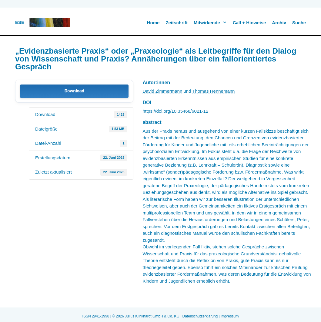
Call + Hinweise (249, 22)
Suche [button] (299, 22)
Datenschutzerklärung (200, 316)
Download (74, 91)
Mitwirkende (212, 22)
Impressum (230, 316)
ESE (19, 22)
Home (153, 22)
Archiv (279, 22)
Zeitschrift (177, 22)
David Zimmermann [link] (162, 91)
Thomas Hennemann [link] (213, 91)
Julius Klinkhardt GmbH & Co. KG (152, 316)
